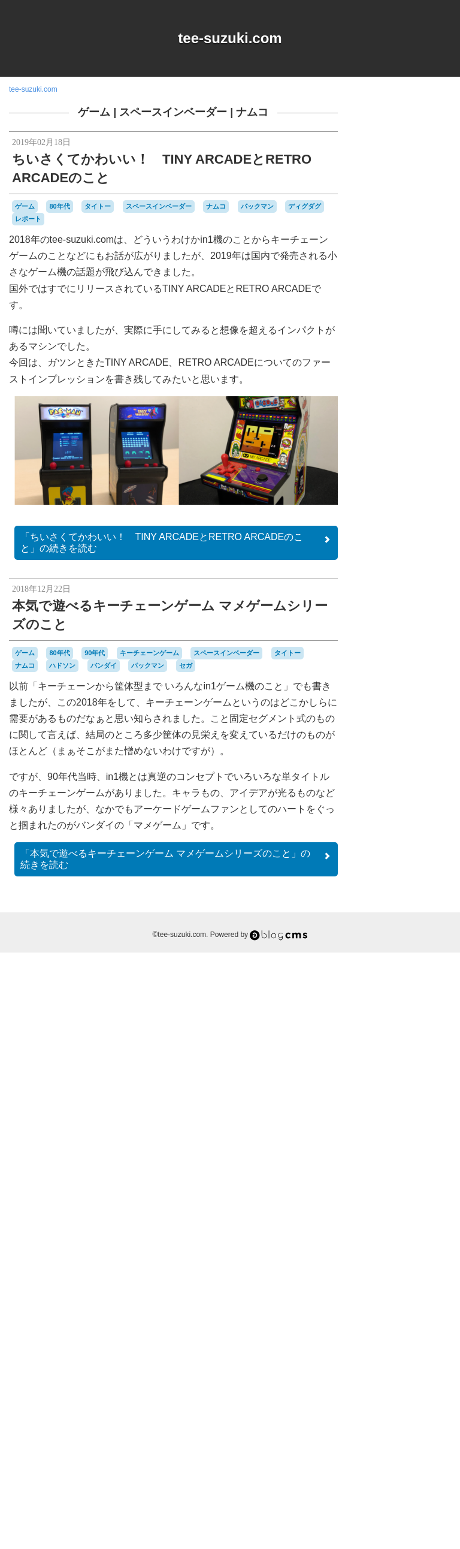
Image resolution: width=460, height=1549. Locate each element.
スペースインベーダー (173, 112)
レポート (28, 218)
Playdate (399, 996)
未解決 (389, 1396)
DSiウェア (422, 975)
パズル (378, 1296)
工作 (425, 1373)
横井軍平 (419, 1395)
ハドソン (62, 665)
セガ (185, 665)
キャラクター (420, 1028)
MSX (391, 985)
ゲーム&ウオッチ (400, 1076)
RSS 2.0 (380, 1474)
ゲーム (94, 112)
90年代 (94, 652)
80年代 (59, 206)
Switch (425, 996)
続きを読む (176, 542)
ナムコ (252, 112)
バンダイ (103, 665)
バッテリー (410, 1275)
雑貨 (398, 1406)
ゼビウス (382, 1208)
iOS (374, 985)
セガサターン (420, 1198)
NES (410, 985)
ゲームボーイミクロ (405, 1136)
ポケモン (424, 1330)
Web (376, 1007)
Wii (393, 1007)
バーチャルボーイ (415, 1286)
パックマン (257, 206)
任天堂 (401, 1362)
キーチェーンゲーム (149, 652)
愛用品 (401, 1384)
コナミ (421, 1142)
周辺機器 (399, 1374)
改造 (426, 1385)
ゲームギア (427, 1087)
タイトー (97, 206)
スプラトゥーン (420, 1165)
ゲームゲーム (389, 1098)
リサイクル (425, 1340)
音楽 (419, 1406)
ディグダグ (304, 206)
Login (416, 1474)
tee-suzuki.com (230, 38)
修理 (427, 1362)
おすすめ (414, 1007)
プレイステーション (405, 1312)
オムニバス (405, 1018)
